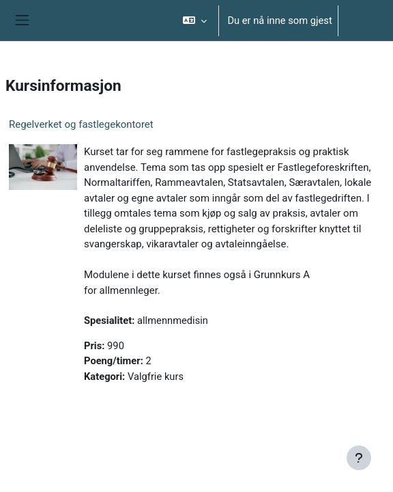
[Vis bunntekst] (359, 458)
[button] (195, 20)
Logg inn (363, 20)
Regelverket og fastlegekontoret (81, 124)
